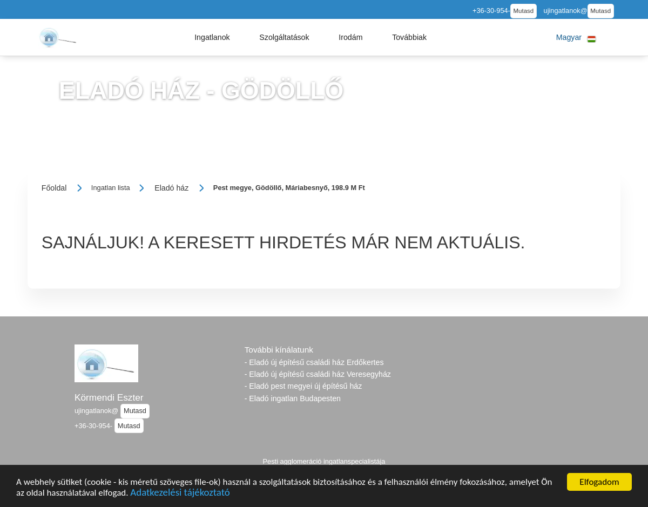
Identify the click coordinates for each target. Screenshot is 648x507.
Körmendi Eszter (109, 397)
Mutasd (523, 11)
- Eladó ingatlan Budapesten (293, 398)
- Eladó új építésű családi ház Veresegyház (318, 374)
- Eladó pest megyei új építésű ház (303, 386)
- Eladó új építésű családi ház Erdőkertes (314, 362)
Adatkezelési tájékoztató (180, 495)
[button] (212, 37)
